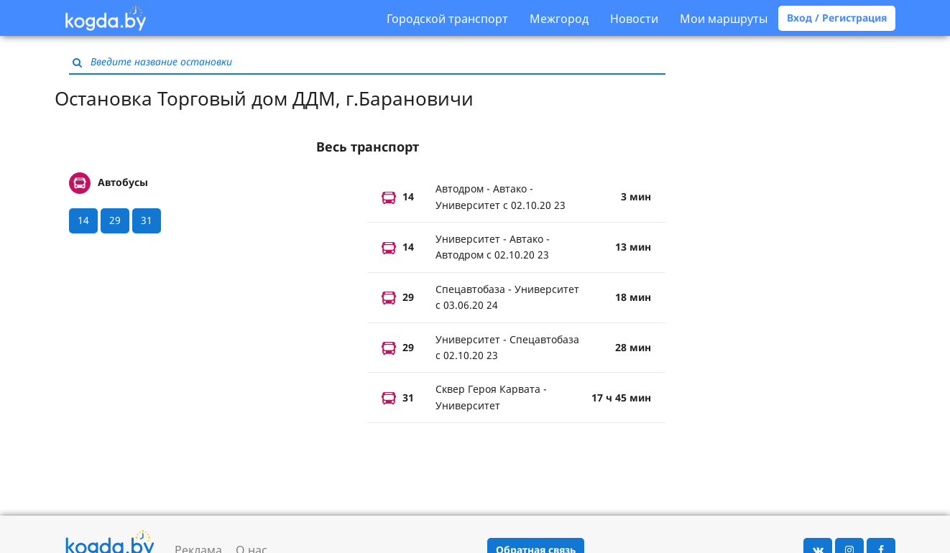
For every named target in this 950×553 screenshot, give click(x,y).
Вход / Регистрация (837, 17)
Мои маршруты (723, 19)
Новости (634, 19)
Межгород (559, 19)
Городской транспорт (447, 19)
